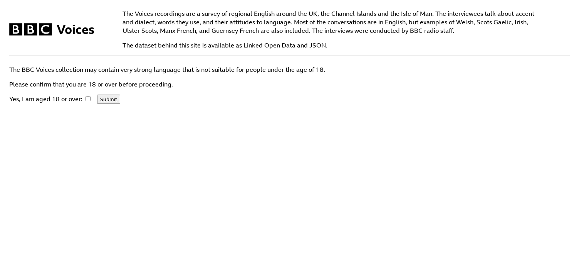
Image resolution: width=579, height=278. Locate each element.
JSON (317, 45)
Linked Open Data (269, 45)
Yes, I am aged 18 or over (45, 99)
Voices (75, 29)
